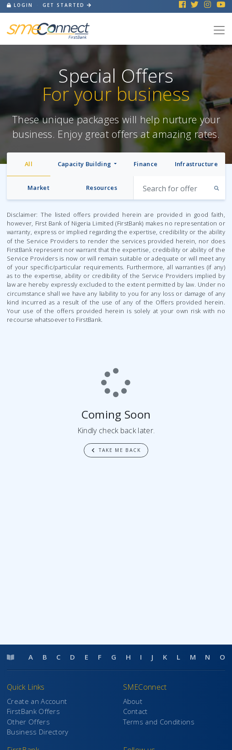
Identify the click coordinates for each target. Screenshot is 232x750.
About (133, 701)
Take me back (116, 450)
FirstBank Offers (33, 711)
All (28, 164)
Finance (145, 164)
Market (38, 188)
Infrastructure (196, 164)
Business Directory (38, 731)
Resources (101, 188)
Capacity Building (85, 164)
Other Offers (28, 721)
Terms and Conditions (158, 721)
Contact (135, 711)
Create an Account (37, 701)
